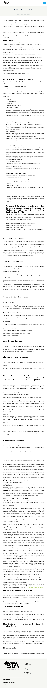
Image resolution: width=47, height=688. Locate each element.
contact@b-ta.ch (27, 669)
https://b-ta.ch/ (22, 42)
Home (18, 14)
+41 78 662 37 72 (27, 673)
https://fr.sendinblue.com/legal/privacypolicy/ (34, 587)
